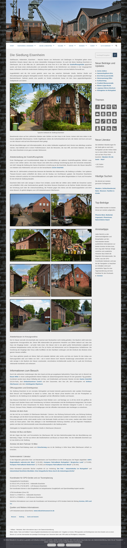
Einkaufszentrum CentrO (33, 381)
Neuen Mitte (14, 376)
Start (12, 45)
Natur (71, 45)
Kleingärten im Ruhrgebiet (106, 90)
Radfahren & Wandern (25, 45)
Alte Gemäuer (106, 45)
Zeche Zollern (102, 71)
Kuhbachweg (101, 80)
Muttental (109, 215)
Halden (60, 45)
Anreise (100, 276)
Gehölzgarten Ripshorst (34, 384)
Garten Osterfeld (86, 379)
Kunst (92, 45)
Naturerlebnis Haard (102, 220)
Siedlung (21, 516)
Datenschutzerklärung (73, 545)
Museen (82, 45)
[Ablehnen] (125, 543)
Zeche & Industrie (45, 45)
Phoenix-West (100, 215)
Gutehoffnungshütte (77, 64)
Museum (13, 516)
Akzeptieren (51, 545)
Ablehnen (61, 545)
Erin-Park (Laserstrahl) (105, 76)
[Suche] (115, 55)
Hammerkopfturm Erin (105, 73)
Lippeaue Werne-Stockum (106, 88)
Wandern (98, 188)
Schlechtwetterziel (108, 188)
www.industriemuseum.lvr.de (44, 511)
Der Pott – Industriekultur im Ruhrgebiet (72, 468)
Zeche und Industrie (32, 516)
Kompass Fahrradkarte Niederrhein (22, 464)
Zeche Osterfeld (57, 167)
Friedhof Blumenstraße (105, 83)
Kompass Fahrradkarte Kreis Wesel (58, 464)
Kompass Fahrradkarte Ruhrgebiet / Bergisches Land (63, 462)
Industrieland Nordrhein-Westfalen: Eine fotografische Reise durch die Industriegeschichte (42, 471)
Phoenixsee (107, 217)
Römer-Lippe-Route (104, 85)
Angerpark (99, 217)
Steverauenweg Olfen (104, 78)
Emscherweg (42, 447)
